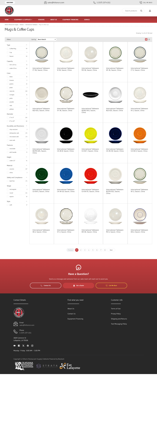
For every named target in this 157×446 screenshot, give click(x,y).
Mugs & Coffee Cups (44, 24)
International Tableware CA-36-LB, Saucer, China (65, 190)
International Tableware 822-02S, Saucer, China (114, 109)
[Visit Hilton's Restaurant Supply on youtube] (14, 345)
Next (111, 250)
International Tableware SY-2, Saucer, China (65, 231)
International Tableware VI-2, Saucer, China (139, 109)
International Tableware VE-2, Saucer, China (139, 190)
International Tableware (31, 24)
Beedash (61, 359)
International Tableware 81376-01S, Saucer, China (114, 191)
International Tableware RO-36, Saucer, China (90, 69)
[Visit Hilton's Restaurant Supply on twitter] (23, 345)
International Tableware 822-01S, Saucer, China (41, 109)
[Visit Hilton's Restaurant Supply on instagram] (32, 345)
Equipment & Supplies (23, 20)
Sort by (34, 39)
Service (87, 20)
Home (7, 20)
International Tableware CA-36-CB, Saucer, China (115, 150)
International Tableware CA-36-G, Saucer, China (41, 190)
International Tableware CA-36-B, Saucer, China (65, 150)
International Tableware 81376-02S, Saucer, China (41, 151)
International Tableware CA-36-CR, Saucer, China (90, 190)
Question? (10, 2)
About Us (53, 20)
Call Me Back (146, 2)
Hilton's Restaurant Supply (11, 24)
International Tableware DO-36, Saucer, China (90, 231)
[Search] (133, 10)
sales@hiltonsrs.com (26, 325)
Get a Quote (78, 285)
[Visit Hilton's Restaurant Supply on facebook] (19, 345)
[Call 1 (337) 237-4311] (101, 2)
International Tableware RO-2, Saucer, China (114, 231)
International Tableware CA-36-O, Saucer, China (139, 150)
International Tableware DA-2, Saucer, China (139, 231)
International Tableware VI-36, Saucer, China (65, 69)
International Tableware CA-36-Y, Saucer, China (90, 150)
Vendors (41, 20)
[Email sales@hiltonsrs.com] (54, 2)
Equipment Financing (70, 20)
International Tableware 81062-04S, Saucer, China (90, 110)
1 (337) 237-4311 (25, 333)
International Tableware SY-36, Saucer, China (65, 109)
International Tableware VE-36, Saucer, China (114, 69)
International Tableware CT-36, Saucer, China (41, 69)
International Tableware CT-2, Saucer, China (139, 69)
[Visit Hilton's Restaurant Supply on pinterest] (28, 345)
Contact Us (46, 285)
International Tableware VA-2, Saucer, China (41, 231)
